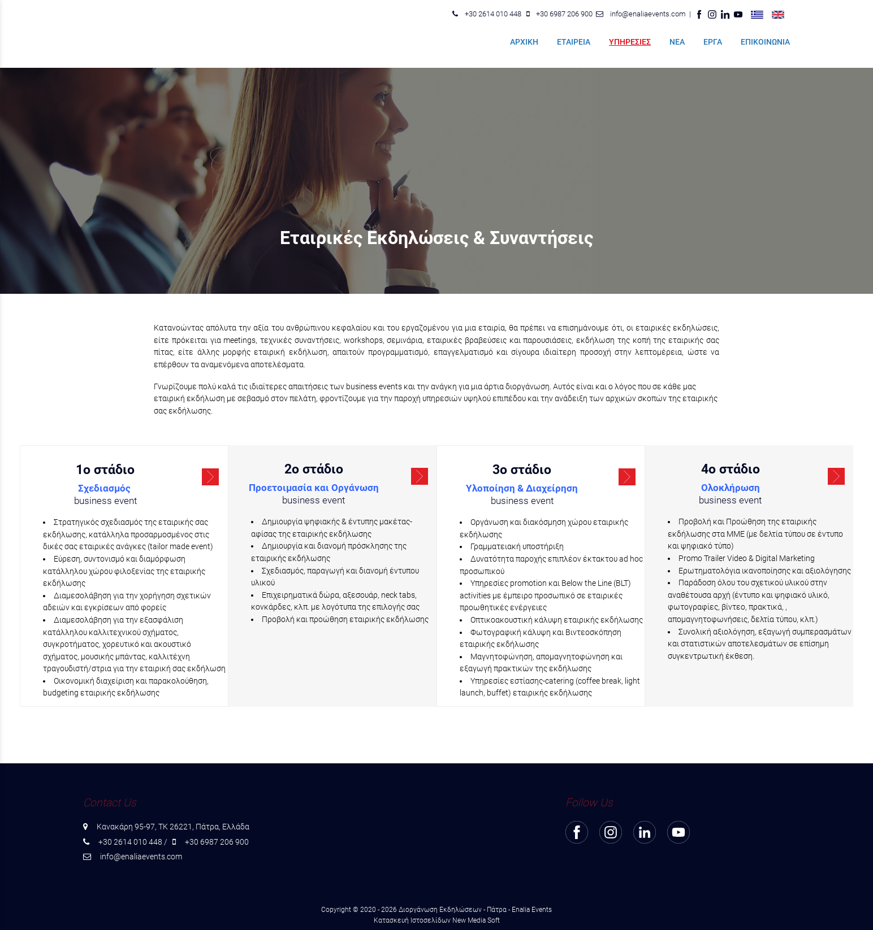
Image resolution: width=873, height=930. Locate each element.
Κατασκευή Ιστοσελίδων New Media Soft (437, 920)
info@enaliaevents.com (648, 14)
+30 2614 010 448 (493, 14)
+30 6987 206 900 (564, 14)
